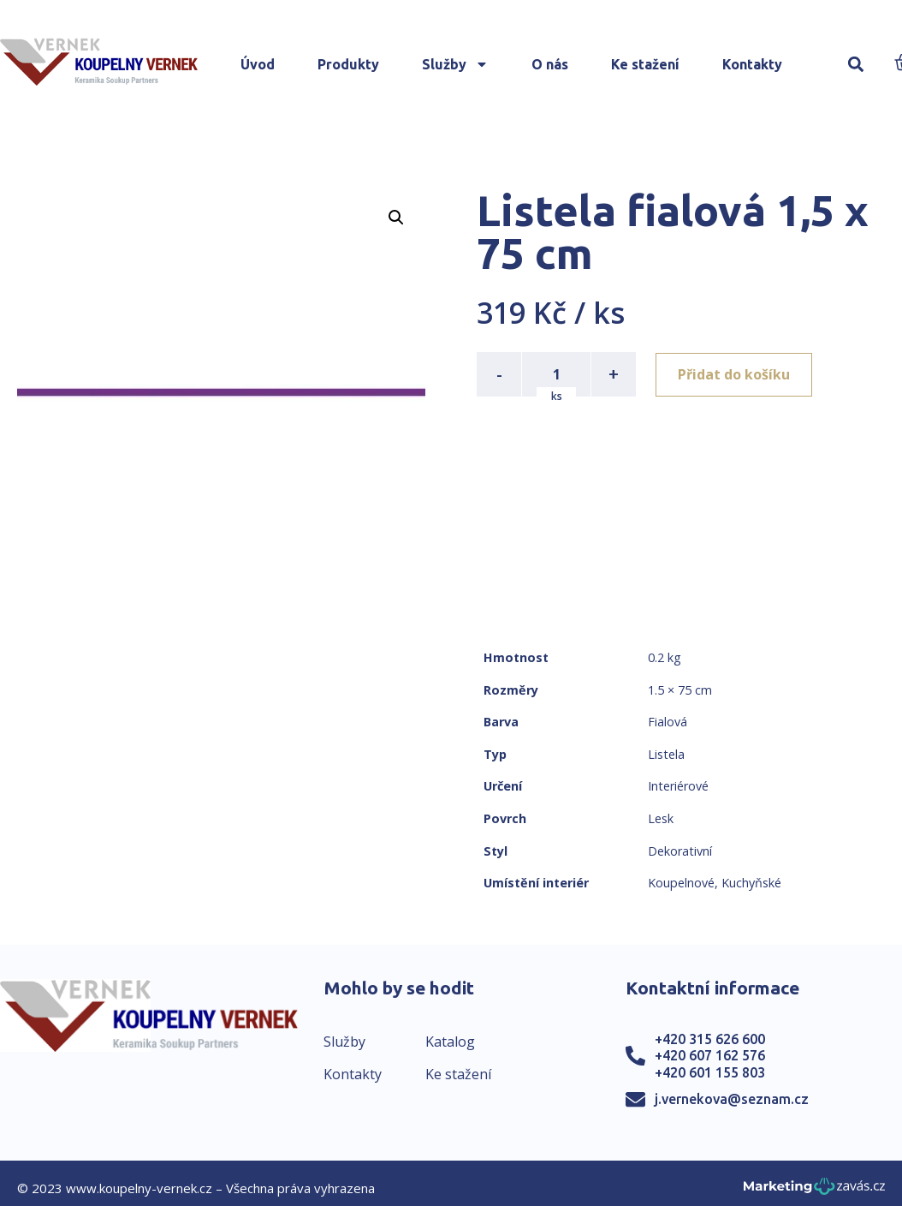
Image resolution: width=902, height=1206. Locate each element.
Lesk (661, 818)
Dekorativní (680, 851)
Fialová (667, 721)
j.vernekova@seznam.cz (732, 1099)
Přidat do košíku (735, 374)
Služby (455, 64)
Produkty (348, 64)
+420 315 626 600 (710, 1039)
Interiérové (678, 786)
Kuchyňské (751, 883)
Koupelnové (681, 883)
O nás (549, 64)
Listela (666, 754)
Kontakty (752, 64)
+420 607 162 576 (710, 1055)
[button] (856, 65)
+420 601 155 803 (710, 1072)
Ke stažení (645, 64)
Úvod (257, 64)
